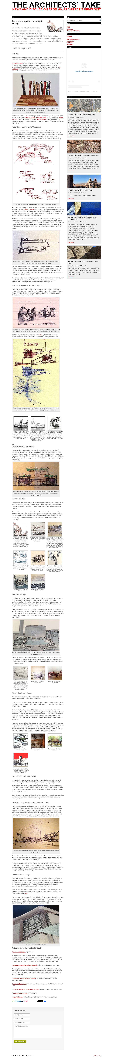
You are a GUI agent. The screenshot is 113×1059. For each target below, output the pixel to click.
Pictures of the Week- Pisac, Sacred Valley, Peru (83, 155)
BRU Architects (41, 119)
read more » (71, 136)
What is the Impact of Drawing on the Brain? (25, 965)
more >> (99, 96)
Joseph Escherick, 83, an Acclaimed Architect (26, 989)
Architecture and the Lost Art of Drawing (24, 978)
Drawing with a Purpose (19, 984)
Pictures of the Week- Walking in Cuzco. (80, 190)
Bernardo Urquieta (17, 63)
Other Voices (70, 41)
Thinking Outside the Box (20, 993)
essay (40, 335)
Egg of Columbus (18, 997)
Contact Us (70, 29)
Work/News (70, 44)
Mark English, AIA (80, 117)
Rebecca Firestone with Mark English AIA (24, 27)
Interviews (37, 27)
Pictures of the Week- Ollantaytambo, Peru (81, 114)
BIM (26, 893)
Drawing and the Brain (19, 952)
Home (68, 26)
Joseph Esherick (29, 209)
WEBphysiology (97, 1055)
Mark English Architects (73, 30)
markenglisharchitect (84, 91)
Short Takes (70, 42)
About (68, 27)
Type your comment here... (38, 1031)
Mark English (72, 91)
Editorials (69, 36)
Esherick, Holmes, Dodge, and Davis (35, 117)
